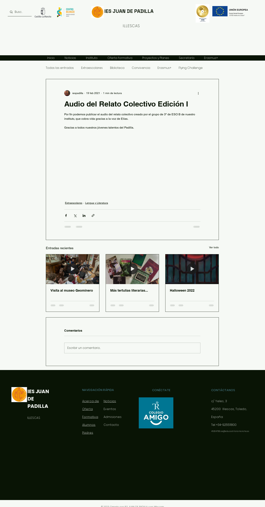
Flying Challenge (191, 68)
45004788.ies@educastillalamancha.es (230, 431)
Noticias (110, 401)
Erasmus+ (164, 68)
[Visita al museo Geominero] (72, 269)
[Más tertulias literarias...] (132, 269)
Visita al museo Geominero (71, 290)
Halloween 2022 (182, 290)
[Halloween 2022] (192, 269)
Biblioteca (117, 68)
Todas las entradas (60, 68)
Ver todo (214, 247)
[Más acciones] (198, 93)
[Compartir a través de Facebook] (66, 215)
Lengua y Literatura (96, 202)
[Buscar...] (19, 12)
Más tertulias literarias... (129, 290)
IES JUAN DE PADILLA (128, 11)
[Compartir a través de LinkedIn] (84, 215)
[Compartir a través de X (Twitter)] (75, 215)
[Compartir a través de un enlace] (93, 215)
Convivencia (141, 68)
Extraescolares (92, 68)
